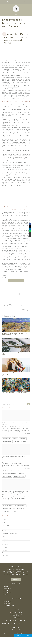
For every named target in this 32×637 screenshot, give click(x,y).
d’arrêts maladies (13, 87)
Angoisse (4, 544)
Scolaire (4, 536)
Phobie (4, 553)
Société (4, 519)
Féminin (4, 550)
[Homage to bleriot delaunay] (16, 449)
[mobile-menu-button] (16, 14)
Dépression (5, 547)
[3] (15, 125)
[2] (9, 121)
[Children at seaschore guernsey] (16, 484)
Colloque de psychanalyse (9, 533)
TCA (3, 528)
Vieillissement (5, 542)
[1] (22, 119)
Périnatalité (5, 539)
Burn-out (4, 555)
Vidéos (4, 522)
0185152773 (17, 617)
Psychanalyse (5, 525)
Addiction (4, 530)
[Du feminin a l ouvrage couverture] (16, 415)
